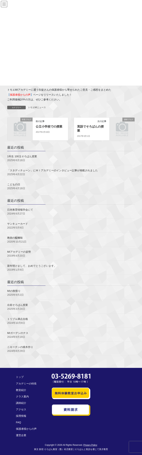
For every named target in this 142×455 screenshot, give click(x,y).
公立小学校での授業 (49, 126)
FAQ (18, 422)
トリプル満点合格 (17, 318)
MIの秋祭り (14, 290)
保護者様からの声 (26, 428)
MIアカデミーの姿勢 (19, 251)
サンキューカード (17, 223)
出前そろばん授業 (17, 304)
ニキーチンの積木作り (20, 347)
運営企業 (21, 435)
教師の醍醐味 (15, 237)
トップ (20, 376)
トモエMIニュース (37, 107)
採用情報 (21, 415)
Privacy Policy (90, 445)
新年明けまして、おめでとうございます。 (31, 265)
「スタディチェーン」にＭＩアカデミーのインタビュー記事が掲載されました (52, 170)
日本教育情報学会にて (20, 209)
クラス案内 (22, 396)
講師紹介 (21, 402)
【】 (20, 94)
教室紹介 (21, 390)
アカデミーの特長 (26, 383)
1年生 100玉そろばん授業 (22, 156)
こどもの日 (13, 184)
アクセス (21, 409)
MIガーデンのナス (17, 333)
